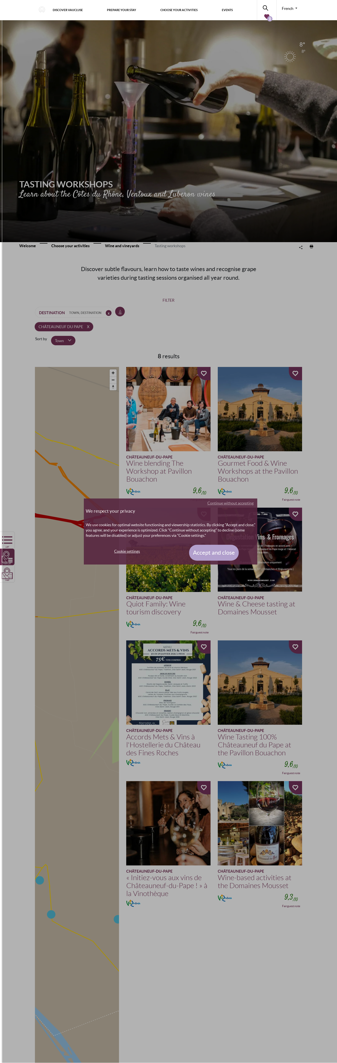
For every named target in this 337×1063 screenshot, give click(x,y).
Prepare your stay (121, 10)
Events (227, 10)
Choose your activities (179, 10)
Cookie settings (127, 551)
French (288, 8)
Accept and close (214, 552)
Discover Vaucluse (68, 10)
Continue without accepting (230, 503)
